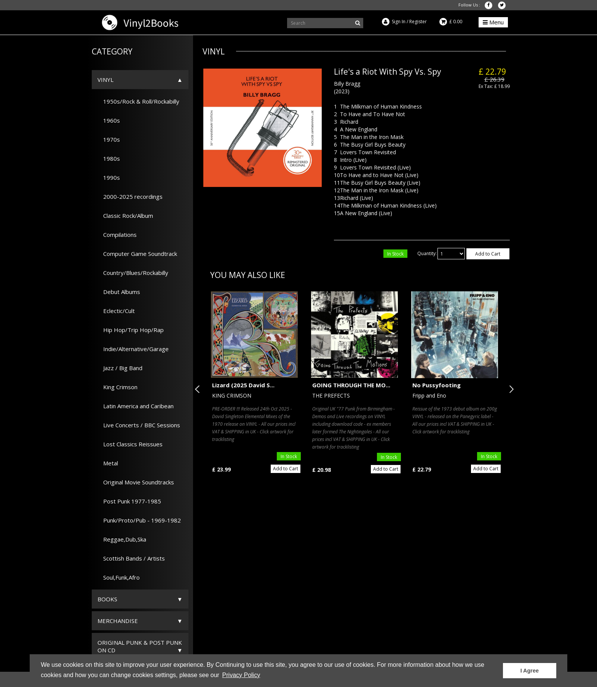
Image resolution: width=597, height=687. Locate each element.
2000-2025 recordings (130, 196)
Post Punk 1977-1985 (129, 501)
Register (418, 21)
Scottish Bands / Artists (131, 558)
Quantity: (427, 253)
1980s (108, 158)
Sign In (398, 21)
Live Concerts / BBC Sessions (138, 425)
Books (107, 599)
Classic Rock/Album (125, 215)
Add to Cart (487, 254)
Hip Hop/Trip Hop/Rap (130, 330)
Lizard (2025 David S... (243, 385)
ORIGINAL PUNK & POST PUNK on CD (139, 646)
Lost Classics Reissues (130, 444)
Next (510, 389)
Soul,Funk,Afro (118, 577)
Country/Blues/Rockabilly (132, 272)
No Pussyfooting (436, 385)
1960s (108, 120)
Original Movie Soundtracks (135, 482)
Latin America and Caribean (135, 406)
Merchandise (117, 621)
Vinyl (105, 79)
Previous (199, 389)
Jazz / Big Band (119, 368)
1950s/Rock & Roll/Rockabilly (138, 101)
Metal (107, 463)
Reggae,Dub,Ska (121, 539)
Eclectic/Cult (116, 311)
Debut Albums (118, 292)
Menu (493, 22)
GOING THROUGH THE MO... (351, 385)
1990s (108, 177)
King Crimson (117, 387)
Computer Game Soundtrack (137, 253)
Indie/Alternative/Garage (133, 349)
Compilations (117, 234)
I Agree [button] (529, 671)
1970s (108, 139)
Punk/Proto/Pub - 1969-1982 (139, 520)
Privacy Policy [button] (241, 675)
